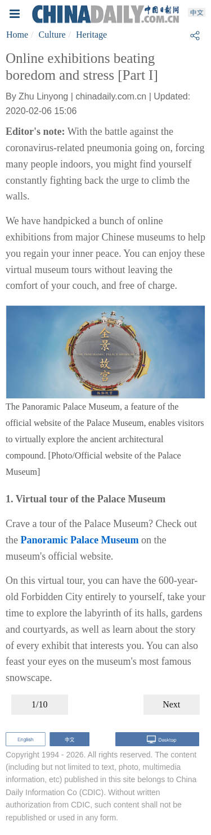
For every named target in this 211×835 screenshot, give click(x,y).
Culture (52, 34)
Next (171, 704)
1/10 (39, 704)
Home (17, 34)
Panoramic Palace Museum (80, 540)
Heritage (91, 34)
